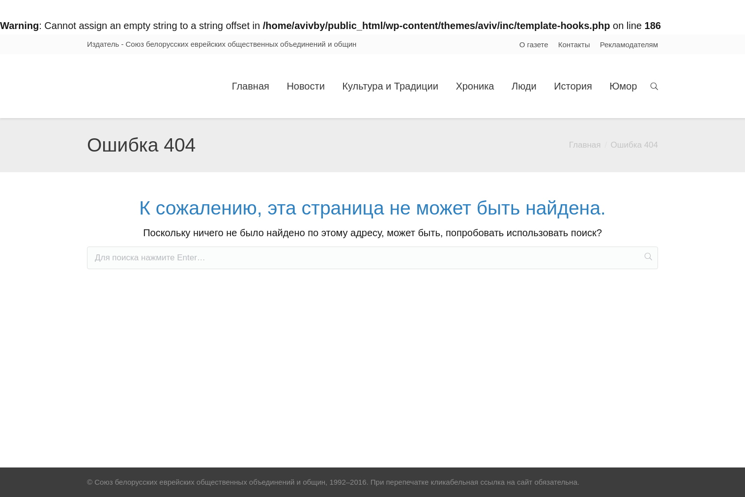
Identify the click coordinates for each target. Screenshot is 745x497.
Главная (585, 145)
